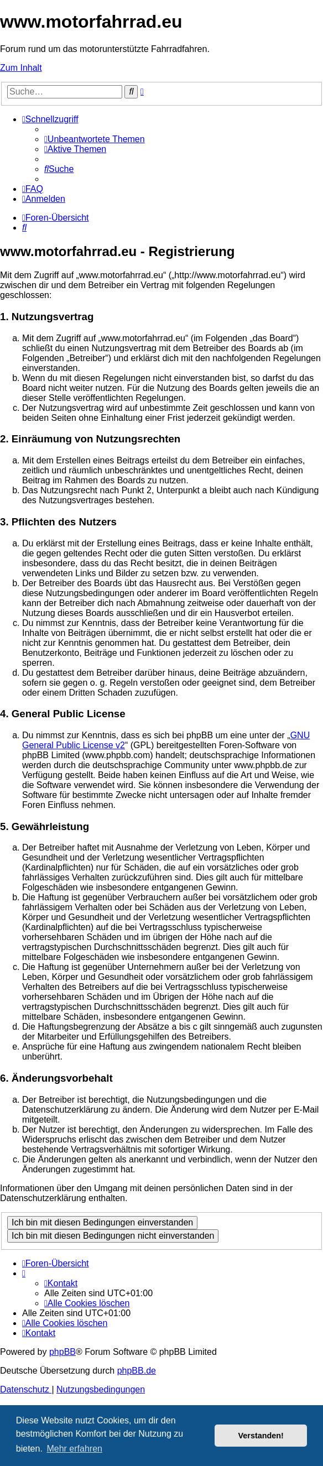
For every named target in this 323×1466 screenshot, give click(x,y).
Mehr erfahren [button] (74, 1448)
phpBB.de (136, 1370)
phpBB (62, 1352)
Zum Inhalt (21, 67)
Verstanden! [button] (261, 1435)
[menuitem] (94, 139)
